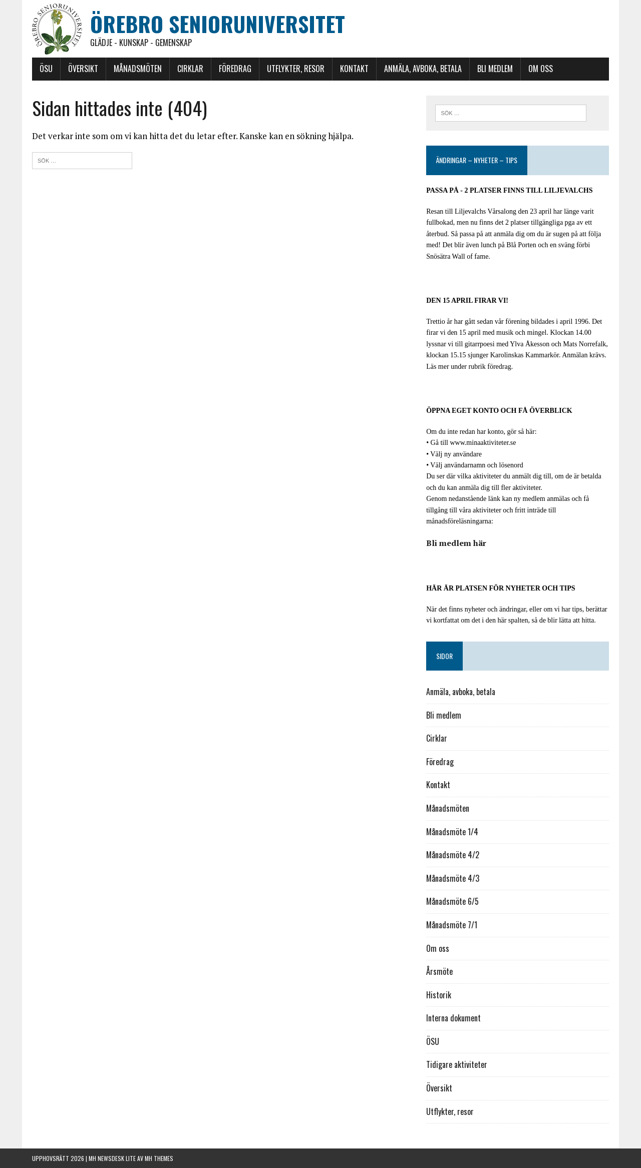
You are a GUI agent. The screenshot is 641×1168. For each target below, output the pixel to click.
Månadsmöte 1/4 (452, 832)
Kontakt (354, 69)
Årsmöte (439, 971)
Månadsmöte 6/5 (452, 901)
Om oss (540, 69)
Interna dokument (453, 1018)
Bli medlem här (456, 542)
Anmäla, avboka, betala (423, 69)
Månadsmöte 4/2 (452, 855)
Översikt (83, 69)
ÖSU (46, 69)
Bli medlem (495, 69)
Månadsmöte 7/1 (451, 925)
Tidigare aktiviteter (456, 1064)
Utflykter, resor (296, 69)
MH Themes (159, 1158)
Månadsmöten (138, 69)
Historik (438, 995)
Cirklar (190, 69)
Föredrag (235, 69)
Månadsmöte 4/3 (452, 878)
